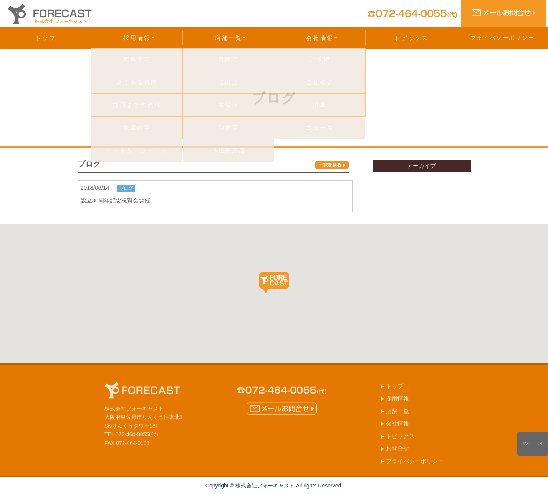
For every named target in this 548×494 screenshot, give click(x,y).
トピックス (411, 38)
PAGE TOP (533, 443)
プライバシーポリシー (502, 38)
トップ (45, 38)
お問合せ (397, 450)
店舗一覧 (230, 38)
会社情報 (322, 38)
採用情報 (139, 38)
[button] (274, 283)
